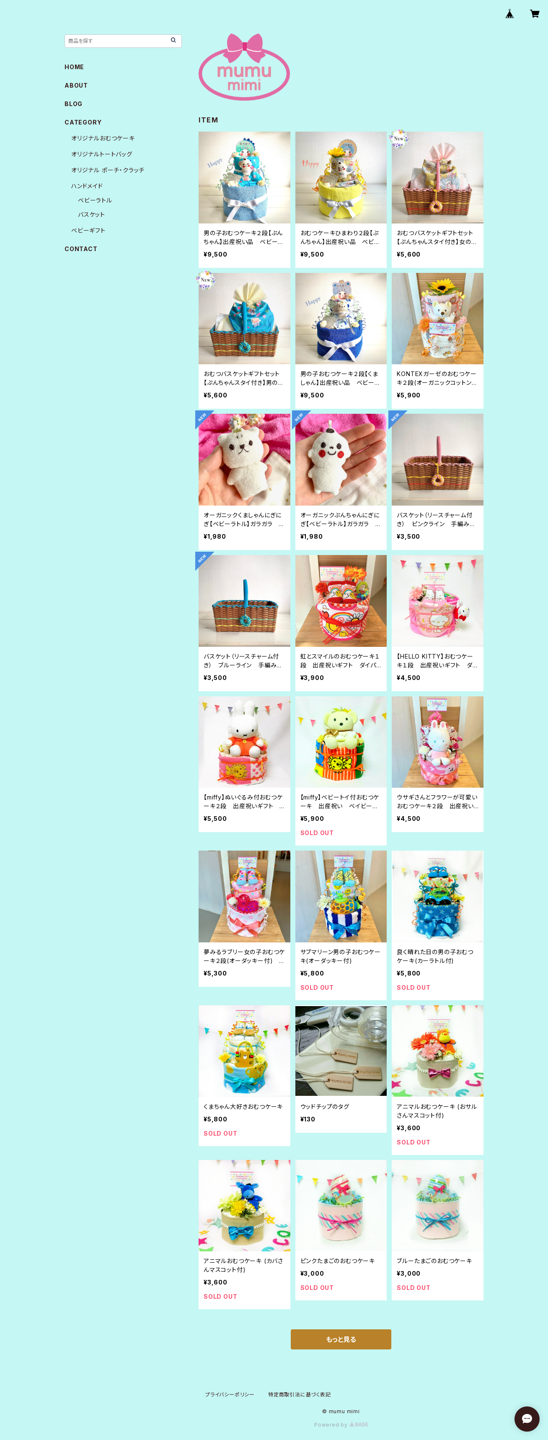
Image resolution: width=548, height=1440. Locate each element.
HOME (74, 66)
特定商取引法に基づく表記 (299, 1394)
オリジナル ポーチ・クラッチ (108, 170)
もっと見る (341, 1339)
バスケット (91, 214)
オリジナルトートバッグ (101, 154)
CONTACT (81, 248)
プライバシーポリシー (230, 1394)
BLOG (74, 103)
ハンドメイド (87, 185)
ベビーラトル (95, 200)
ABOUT (76, 85)
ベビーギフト (88, 230)
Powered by (341, 1425)
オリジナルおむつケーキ (103, 138)
